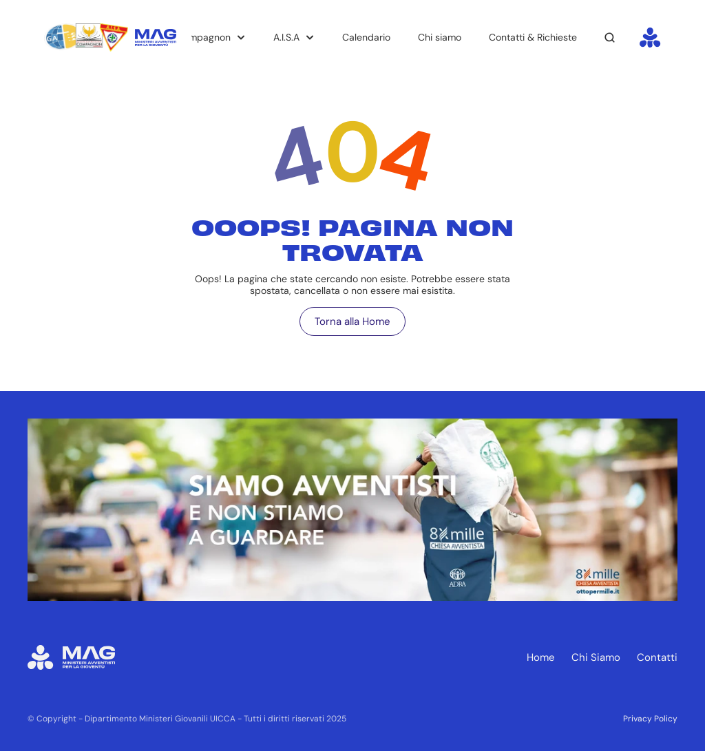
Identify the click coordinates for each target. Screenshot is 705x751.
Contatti (657, 657)
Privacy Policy (650, 718)
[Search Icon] (610, 38)
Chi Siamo (595, 657)
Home (541, 657)
